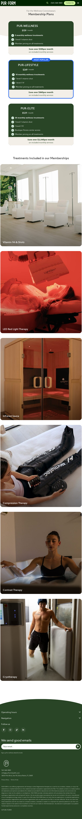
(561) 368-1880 (56, 3)
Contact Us (70, 3)
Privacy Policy (5, 780)
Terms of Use (14, 780)
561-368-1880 (6, 770)
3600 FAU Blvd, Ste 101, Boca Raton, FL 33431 (17, 776)
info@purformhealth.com (10, 773)
